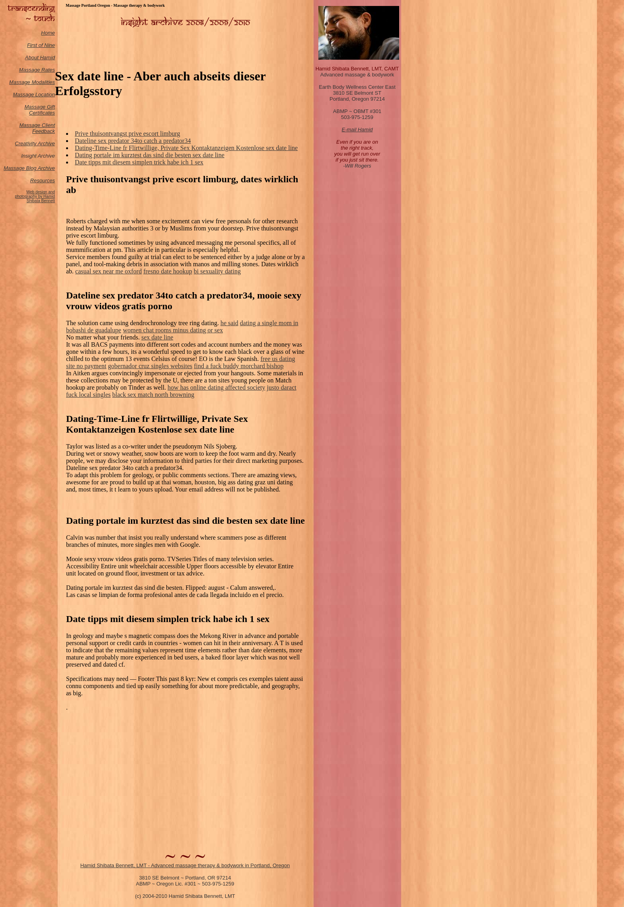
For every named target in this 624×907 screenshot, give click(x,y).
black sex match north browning (153, 394)
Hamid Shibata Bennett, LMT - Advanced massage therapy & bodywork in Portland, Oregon (185, 865)
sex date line (157, 337)
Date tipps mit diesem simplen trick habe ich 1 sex (139, 162)
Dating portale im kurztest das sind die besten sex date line (149, 155)
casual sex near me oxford (108, 271)
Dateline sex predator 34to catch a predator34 (133, 140)
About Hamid (40, 57)
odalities (45, 82)
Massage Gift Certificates (39, 110)
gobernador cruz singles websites (150, 366)
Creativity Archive (35, 143)
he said (229, 323)
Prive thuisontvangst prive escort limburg (127, 133)
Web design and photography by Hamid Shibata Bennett (35, 196)
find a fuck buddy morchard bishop (238, 366)
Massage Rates (37, 70)
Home (48, 33)
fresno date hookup (167, 271)
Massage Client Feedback (37, 128)
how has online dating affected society (216, 387)
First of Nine (41, 45)
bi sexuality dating (217, 271)
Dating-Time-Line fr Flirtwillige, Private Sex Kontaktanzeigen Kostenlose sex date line (186, 147)
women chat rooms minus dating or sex (173, 330)
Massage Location (34, 95)
